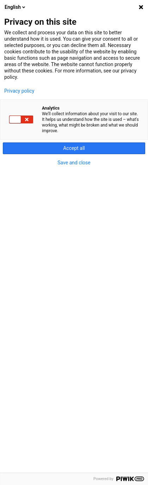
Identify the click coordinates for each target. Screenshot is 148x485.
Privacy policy (19, 91)
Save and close (74, 162)
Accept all (74, 148)
